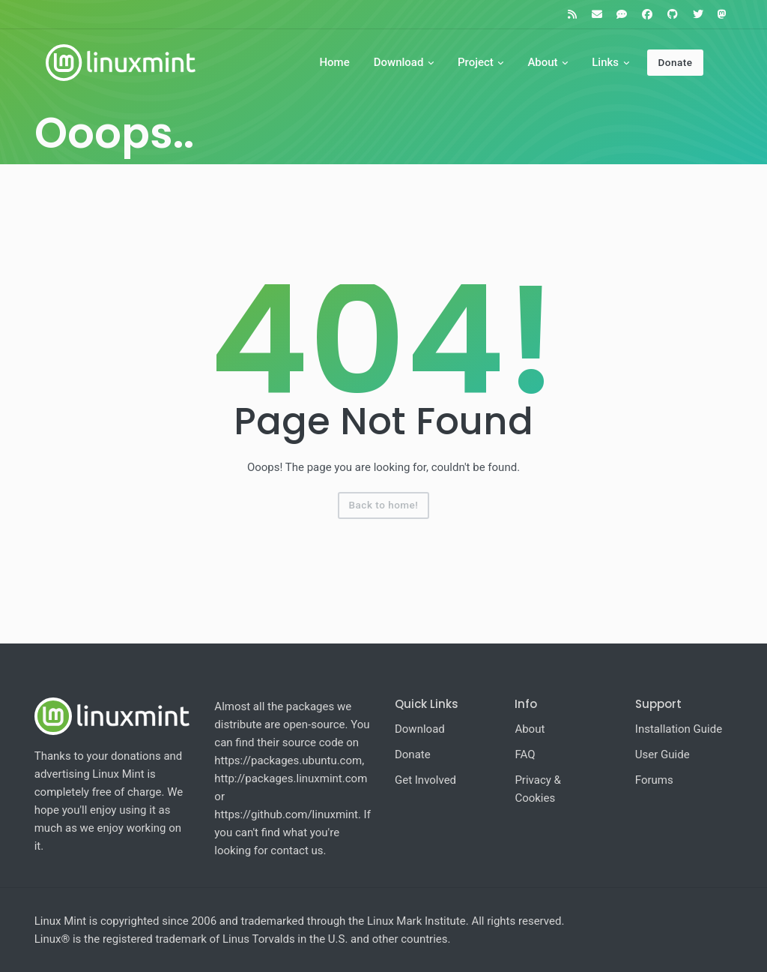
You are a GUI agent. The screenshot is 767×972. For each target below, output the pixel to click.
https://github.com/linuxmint (286, 814)
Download (399, 62)
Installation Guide (678, 729)
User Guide (662, 754)
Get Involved (425, 780)
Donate (675, 62)
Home (334, 62)
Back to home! (384, 505)
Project (476, 62)
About (542, 62)
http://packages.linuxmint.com (290, 778)
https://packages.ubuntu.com (288, 760)
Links (605, 62)
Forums (654, 780)
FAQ (525, 754)
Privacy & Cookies (538, 789)
